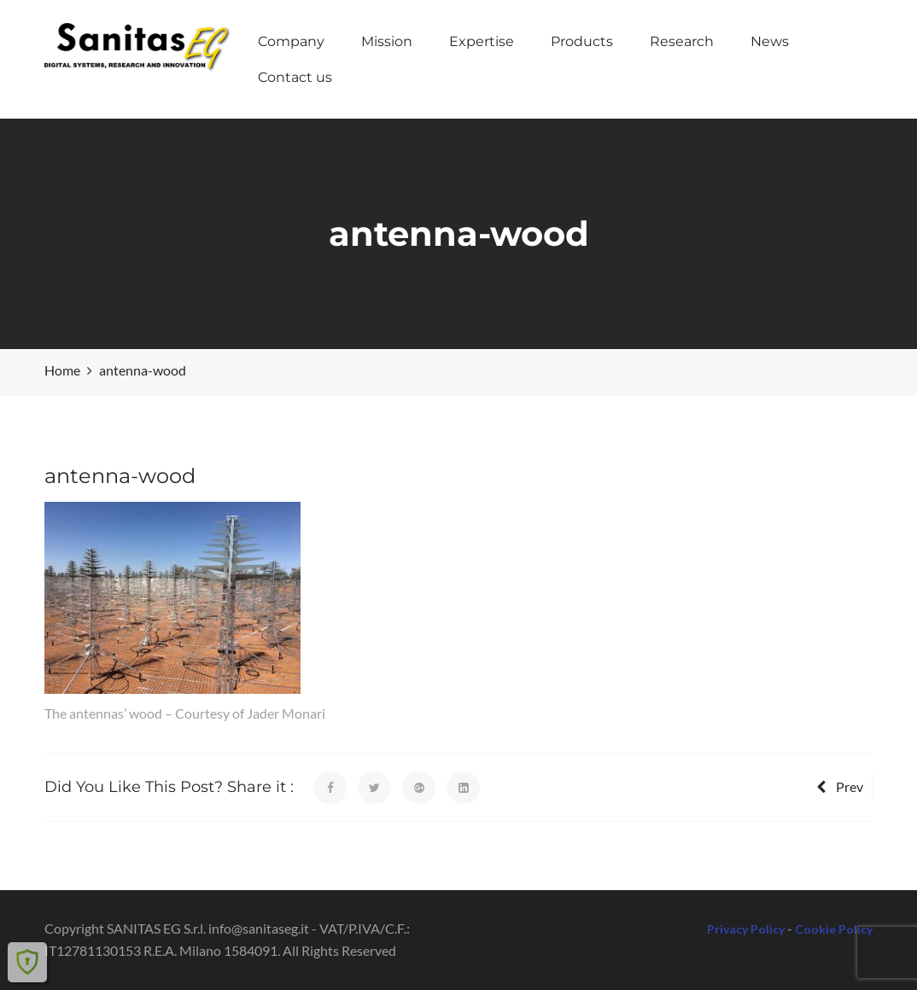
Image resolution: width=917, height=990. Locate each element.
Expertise (481, 41)
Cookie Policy (834, 929)
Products (582, 41)
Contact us (295, 77)
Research (682, 41)
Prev (839, 786)
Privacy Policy (746, 929)
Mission (386, 41)
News (770, 41)
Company (291, 41)
